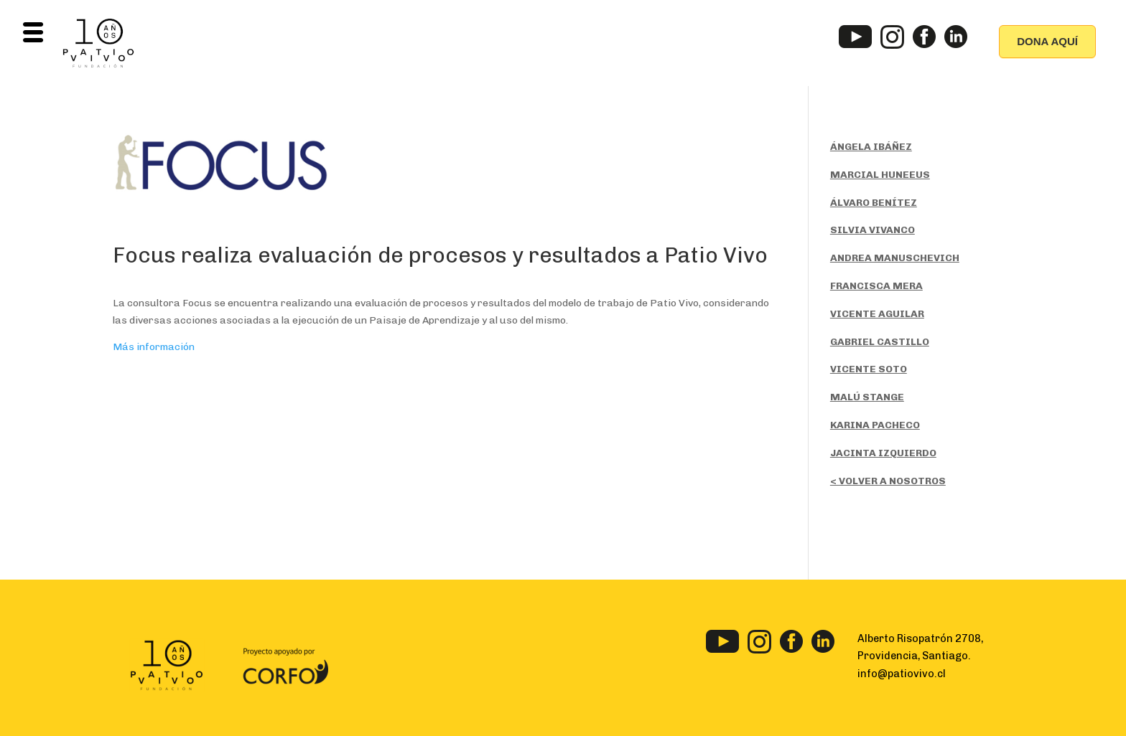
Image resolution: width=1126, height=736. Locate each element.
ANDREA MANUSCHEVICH (894, 258)
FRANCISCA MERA (876, 286)
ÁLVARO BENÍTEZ (873, 203)
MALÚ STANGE (867, 397)
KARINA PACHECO (875, 425)
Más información (154, 347)
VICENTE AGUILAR (877, 314)
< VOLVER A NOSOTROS (888, 481)
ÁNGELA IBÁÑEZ (871, 147)
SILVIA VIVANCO (872, 230)
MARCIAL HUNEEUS (880, 175)
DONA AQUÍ (1047, 41)
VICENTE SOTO (868, 369)
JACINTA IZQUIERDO (883, 453)
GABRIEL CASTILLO (879, 342)
